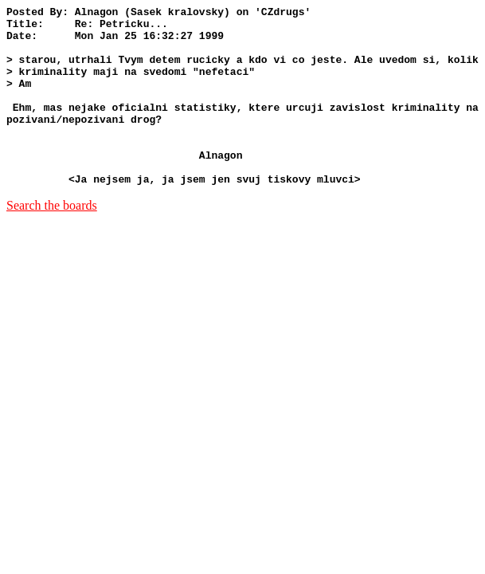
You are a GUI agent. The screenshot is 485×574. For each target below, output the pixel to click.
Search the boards (51, 241)
